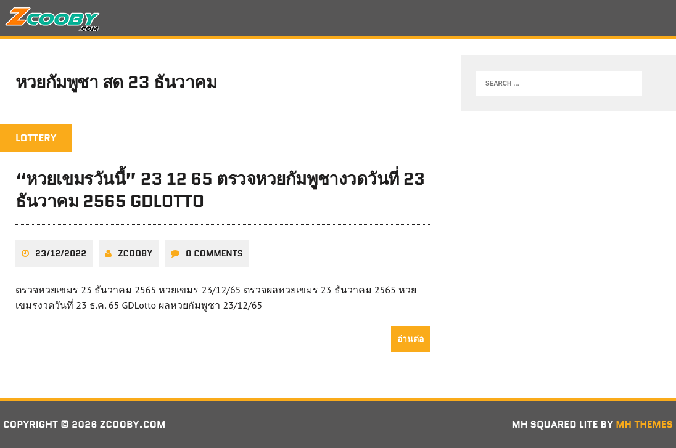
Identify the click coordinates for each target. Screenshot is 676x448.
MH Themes (644, 424)
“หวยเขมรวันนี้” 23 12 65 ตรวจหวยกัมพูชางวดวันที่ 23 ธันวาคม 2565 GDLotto (220, 189)
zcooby (135, 253)
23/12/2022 (60, 253)
